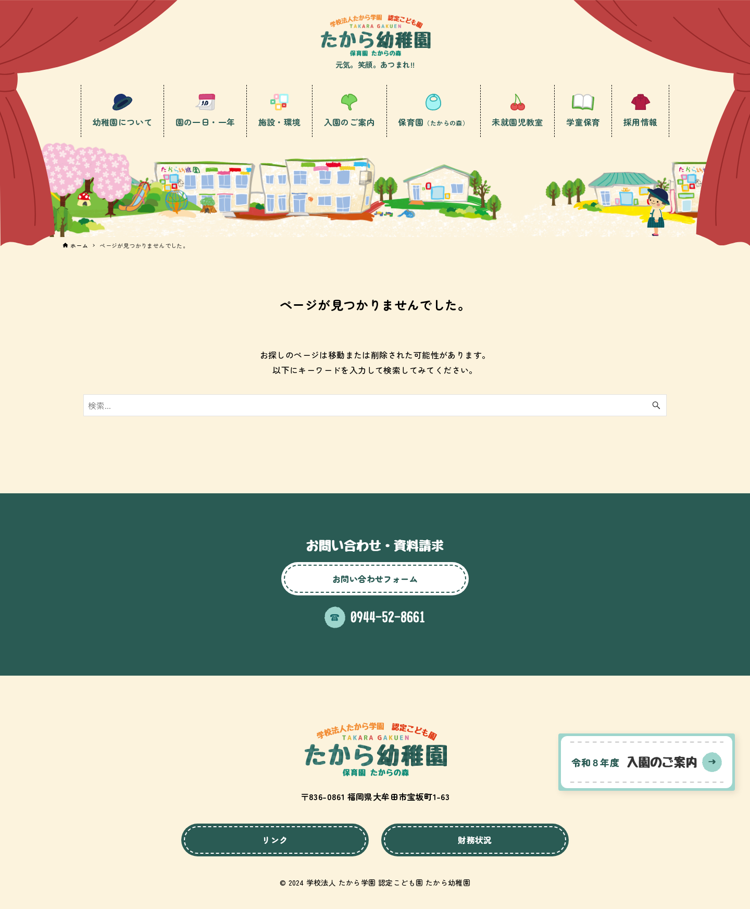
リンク (275, 839)
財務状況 (475, 839)
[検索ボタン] (656, 405)
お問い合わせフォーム (375, 578)
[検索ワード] (375, 405)
